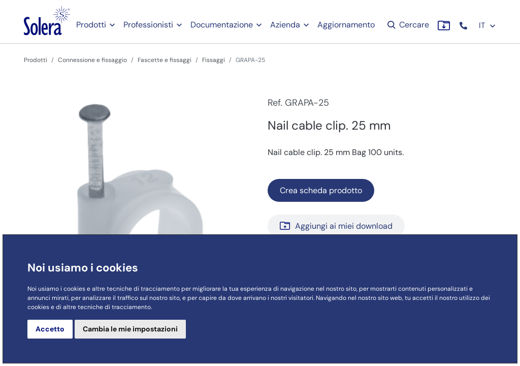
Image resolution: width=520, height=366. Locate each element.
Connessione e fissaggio (92, 60)
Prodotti (91, 24)
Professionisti (148, 24)
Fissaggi (213, 60)
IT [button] (487, 25)
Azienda (285, 24)
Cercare (407, 24)
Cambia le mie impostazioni (130, 328)
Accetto (50, 328)
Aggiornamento (346, 24)
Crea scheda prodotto (321, 190)
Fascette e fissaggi (164, 60)
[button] (464, 25)
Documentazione (221, 24)
